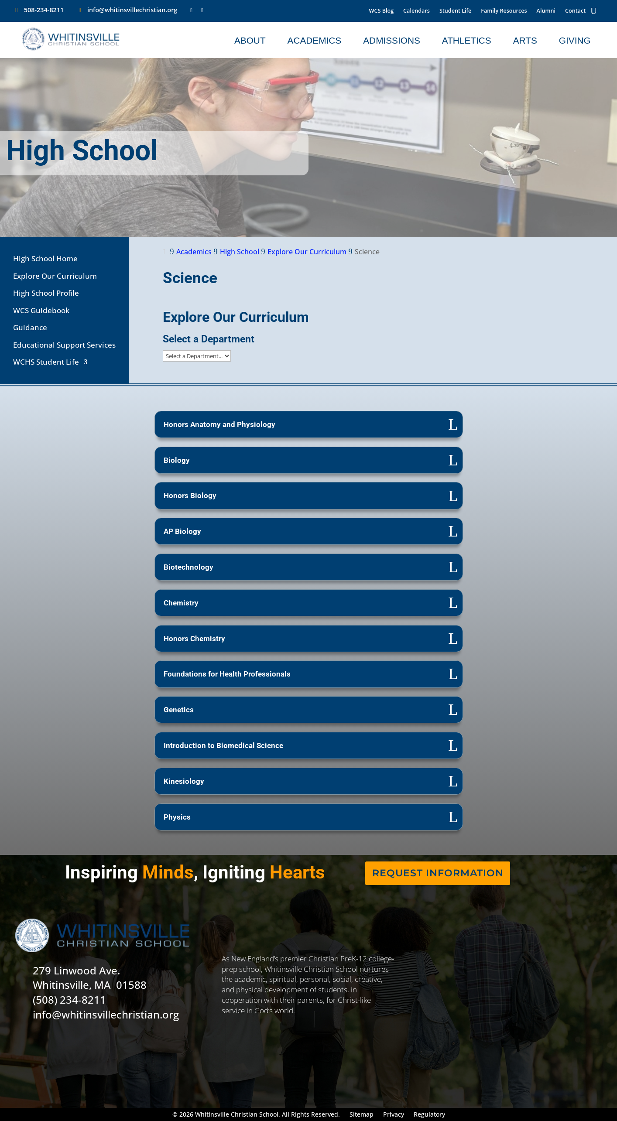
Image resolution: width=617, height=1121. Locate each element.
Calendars (416, 11)
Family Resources (504, 11)
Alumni (546, 11)
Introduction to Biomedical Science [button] (223, 745)
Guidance (30, 327)
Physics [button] (177, 817)
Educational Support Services (64, 345)
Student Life (455, 11)
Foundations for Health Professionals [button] (227, 674)
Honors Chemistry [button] (194, 638)
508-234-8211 (44, 10)
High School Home (45, 258)
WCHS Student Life (46, 362)
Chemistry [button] (181, 602)
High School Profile (46, 293)
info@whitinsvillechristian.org (132, 10)
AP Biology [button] (182, 531)
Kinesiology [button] (184, 781)
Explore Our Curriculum (55, 276)
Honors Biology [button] (190, 495)
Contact (575, 11)
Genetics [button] (179, 709)
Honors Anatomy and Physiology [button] (219, 424)
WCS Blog (381, 11)
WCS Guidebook (41, 310)
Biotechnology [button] (188, 567)
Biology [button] (177, 460)
